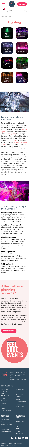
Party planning (5, 429)
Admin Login (3, 443)
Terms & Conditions (17, 443)
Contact (22, 4)
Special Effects (22, 79)
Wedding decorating (6, 424)
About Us (18, 428)
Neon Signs (22, 51)
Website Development (5, 445)
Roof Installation (20, 406)
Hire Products (8, 16)
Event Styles (4, 389)
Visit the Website (8, 331)
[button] (3, 4)
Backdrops (18, 396)
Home (2, 16)
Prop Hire (18, 391)
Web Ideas (13, 445)
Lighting (3, 398)
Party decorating (5, 421)
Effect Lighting (7, 35)
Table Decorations (5, 396)
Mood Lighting (7, 79)
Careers (18, 431)
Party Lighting (21, 64)
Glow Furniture (5, 400)
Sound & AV (19, 404)
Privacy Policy (10, 443)
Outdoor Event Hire (6, 410)
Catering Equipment (21, 401)
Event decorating (5, 419)
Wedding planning (6, 431)
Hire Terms (18, 423)
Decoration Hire (20, 389)
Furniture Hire (4, 405)
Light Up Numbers (7, 50)
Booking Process (20, 421)
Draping (3, 408)
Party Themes (4, 403)
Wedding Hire (19, 394)
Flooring (18, 399)
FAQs (17, 426)
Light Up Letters (22, 35)
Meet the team (19, 433)
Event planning (5, 426)
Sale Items (18, 409)
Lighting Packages (7, 64)
